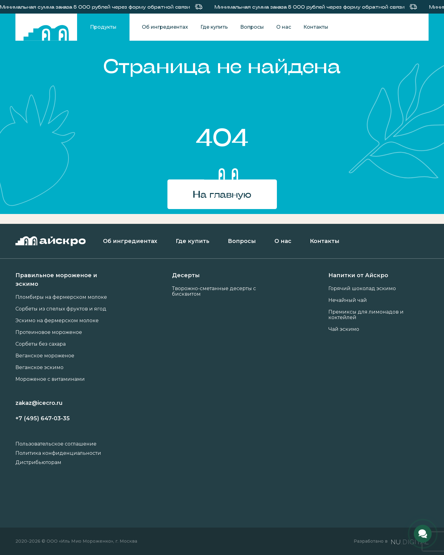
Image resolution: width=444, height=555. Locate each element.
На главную (222, 194)
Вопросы (252, 27)
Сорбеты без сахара (40, 344)
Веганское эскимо (39, 367)
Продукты (103, 27)
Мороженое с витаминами (50, 379)
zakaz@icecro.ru (39, 403)
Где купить (214, 27)
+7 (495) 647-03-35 (42, 418)
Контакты (315, 27)
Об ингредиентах (165, 27)
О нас (283, 27)
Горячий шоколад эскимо (362, 288)
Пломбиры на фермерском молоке (61, 297)
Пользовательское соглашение (56, 444)
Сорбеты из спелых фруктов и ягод (60, 309)
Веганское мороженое (44, 356)
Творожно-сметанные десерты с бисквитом (214, 291)
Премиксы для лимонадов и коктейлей (366, 314)
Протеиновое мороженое (48, 332)
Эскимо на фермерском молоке (57, 320)
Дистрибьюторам (38, 462)
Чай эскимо (343, 329)
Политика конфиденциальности (58, 453)
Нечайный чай (347, 300)
